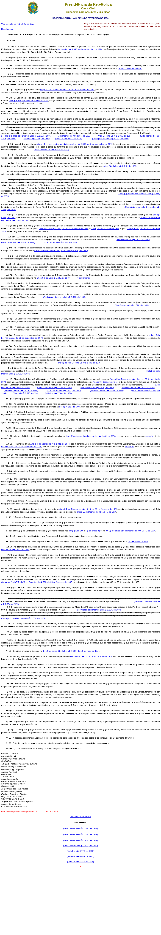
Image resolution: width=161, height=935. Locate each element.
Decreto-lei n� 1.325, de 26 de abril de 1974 (91, 656)
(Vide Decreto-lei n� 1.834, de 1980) (60, 242)
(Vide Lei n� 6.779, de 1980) (74, 250)
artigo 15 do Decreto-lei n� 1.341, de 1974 (96, 512)
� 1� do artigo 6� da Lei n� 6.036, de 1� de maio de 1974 (71, 651)
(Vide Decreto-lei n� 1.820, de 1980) (97, 387)
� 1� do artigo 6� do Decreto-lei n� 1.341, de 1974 (130, 531)
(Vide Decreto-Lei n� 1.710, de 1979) (54, 387)
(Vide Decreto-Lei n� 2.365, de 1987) (115, 136)
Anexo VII (149, 436)
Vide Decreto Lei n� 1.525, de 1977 (17, 24)
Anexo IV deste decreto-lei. (47, 250)
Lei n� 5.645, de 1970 (138, 541)
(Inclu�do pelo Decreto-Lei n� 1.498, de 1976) (79, 363)
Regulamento (7, 29)
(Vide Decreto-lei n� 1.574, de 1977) (80, 828)
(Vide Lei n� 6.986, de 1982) (80, 856)
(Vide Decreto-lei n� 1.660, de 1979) (80, 834)
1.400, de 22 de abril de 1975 (105, 228)
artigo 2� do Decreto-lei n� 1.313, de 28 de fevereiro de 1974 (87, 509)
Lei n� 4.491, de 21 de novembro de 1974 (21, 447)
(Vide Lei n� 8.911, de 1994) (68, 139)
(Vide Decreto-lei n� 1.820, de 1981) (132, 305)
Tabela (145, 217)
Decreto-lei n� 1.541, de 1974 (15, 549)
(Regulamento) (83, 278)
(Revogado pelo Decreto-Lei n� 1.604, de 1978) (99, 610)
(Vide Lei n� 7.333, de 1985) (80, 862)
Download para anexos (80, 816)
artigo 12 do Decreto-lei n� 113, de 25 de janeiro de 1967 (67, 89)
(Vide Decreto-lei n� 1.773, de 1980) (80, 845)
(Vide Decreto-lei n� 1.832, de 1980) (64, 390)
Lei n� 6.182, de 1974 (69, 407)
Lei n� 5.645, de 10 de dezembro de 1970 (28, 100)
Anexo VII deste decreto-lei (105, 382)
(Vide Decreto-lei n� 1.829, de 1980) (18, 242)
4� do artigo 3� (93, 531)
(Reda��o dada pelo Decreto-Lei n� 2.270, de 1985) (26, 136)
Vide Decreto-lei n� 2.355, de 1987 (74, 136)
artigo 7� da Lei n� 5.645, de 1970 (119, 166)
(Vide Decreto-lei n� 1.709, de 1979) (80, 840)
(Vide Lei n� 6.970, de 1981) (26, 393)
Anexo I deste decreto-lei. (130, 68)
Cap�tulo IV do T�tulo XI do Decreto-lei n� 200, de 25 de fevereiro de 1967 (36, 582)
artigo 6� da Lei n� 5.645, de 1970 (53, 278)
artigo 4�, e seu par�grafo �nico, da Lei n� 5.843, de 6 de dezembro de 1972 (74, 144)
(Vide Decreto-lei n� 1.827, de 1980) (133, 239)
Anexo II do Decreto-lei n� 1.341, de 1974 (50, 444)
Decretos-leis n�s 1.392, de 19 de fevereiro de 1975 (63, 228)
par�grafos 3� (76, 531)
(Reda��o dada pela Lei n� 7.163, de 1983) (64, 297)
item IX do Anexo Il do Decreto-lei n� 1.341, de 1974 (91, 436)
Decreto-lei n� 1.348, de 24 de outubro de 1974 (79, 49)
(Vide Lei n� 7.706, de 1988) (36, 139)
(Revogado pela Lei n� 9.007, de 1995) (110, 139)
